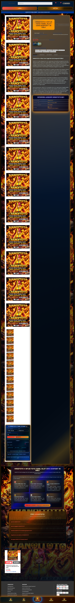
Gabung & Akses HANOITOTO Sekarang (37, 505)
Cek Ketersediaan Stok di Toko (39, 48)
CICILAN (55, 54)
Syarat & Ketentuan (26, 588)
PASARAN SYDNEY (61, 50)
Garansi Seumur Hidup (12, 593)
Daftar (55, 8)
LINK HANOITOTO (53, 51)
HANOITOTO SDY (43, 50)
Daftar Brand (10, 589)
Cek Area (41, 33)
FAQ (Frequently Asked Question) (28, 586)
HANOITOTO (38, 17)
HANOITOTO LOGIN (46, 51)
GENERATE (18, 437)
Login (19, 8)
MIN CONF (12, 434)
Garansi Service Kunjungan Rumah (40, 34)
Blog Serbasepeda (11, 588)
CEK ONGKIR (49, 54)
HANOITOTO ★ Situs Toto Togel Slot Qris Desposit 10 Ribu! (12, 566)
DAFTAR (35, 43)
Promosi (9, 591)
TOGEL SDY (43, 17)
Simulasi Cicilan (37, 35)
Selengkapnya (52, 39)
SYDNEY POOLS (55, 50)
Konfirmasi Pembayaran (27, 589)
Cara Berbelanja (25, 591)
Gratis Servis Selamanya (57, 33)
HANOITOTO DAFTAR (39, 51)
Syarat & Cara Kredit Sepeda (28, 593)
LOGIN (39, 43)
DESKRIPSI (35, 54)
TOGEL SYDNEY (12, 430)
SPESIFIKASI (41, 54)
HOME (34, 17)
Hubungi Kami (25, 595)
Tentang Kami (10, 586)
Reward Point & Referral (12, 595)
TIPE (23, 430)
